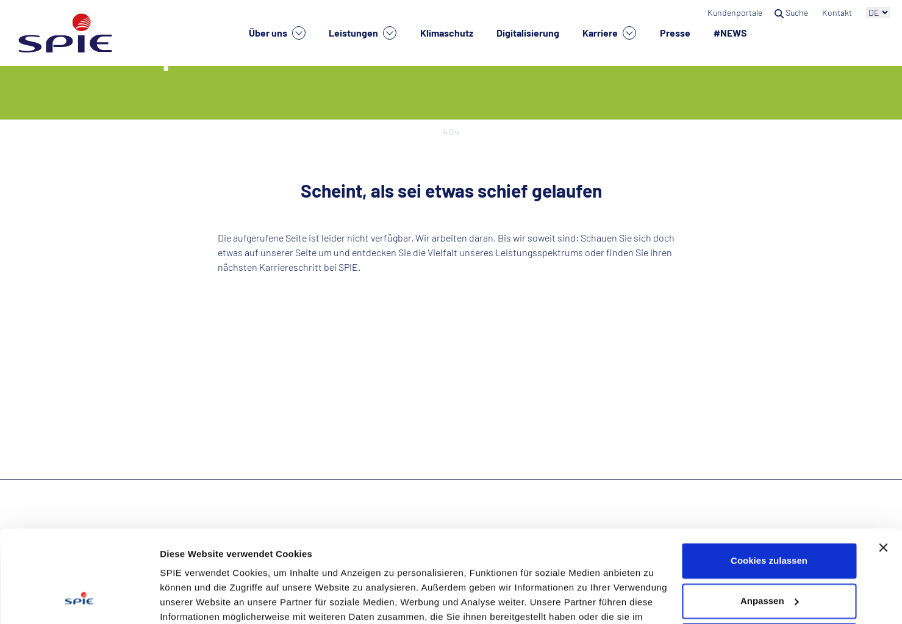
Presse (675, 32)
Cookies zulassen (769, 481)
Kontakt (838, 12)
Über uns (277, 33)
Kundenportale (734, 12)
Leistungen (362, 33)
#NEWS (730, 32)
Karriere (609, 33)
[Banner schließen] (883, 468)
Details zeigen (190, 600)
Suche (792, 12)
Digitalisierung (527, 32)
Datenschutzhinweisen (539, 566)
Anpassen (769, 520)
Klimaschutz (446, 32)
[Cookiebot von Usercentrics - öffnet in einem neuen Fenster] (79, 600)
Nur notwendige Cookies (769, 561)
